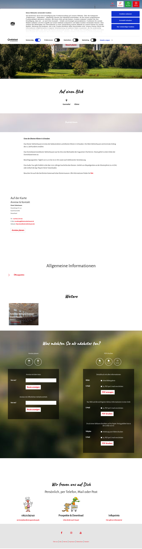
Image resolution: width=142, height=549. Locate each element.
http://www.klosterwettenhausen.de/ (25, 224)
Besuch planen (71, 45)
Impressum (72, 542)
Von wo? (13, 380)
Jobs (60, 542)
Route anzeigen (34, 387)
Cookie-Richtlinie (84, 24)
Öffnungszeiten (19, 275)
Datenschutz (79, 542)
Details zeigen (105, 31)
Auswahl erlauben (125, 11)
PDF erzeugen (108, 392)
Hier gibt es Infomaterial (114, 520)
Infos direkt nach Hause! (71, 520)
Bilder (88, 380)
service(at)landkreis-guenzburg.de (28, 520)
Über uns (55, 542)
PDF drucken (108, 414)
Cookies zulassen (125, 5)
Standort (86, 542)
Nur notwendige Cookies (125, 18)
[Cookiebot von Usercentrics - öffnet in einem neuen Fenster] (12, 31)
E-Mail (88, 386)
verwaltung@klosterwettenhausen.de (24, 221)
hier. (92, 173)
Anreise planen (18, 230)
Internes (65, 542)
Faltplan (88, 432)
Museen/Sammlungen (15, 322)
